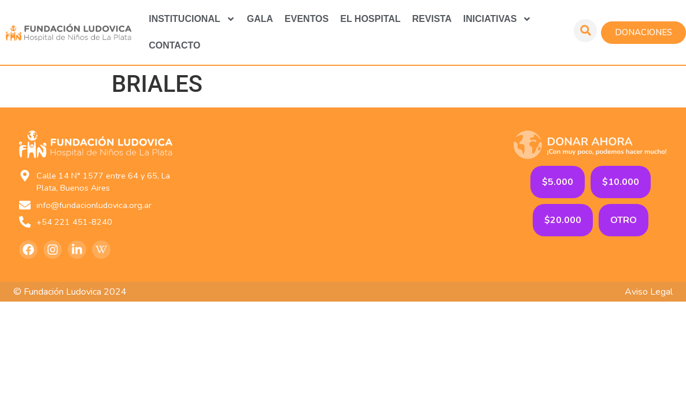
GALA (260, 19)
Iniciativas (497, 19)
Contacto (174, 45)
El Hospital (370, 19)
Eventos (307, 19)
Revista (432, 19)
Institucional (192, 19)
